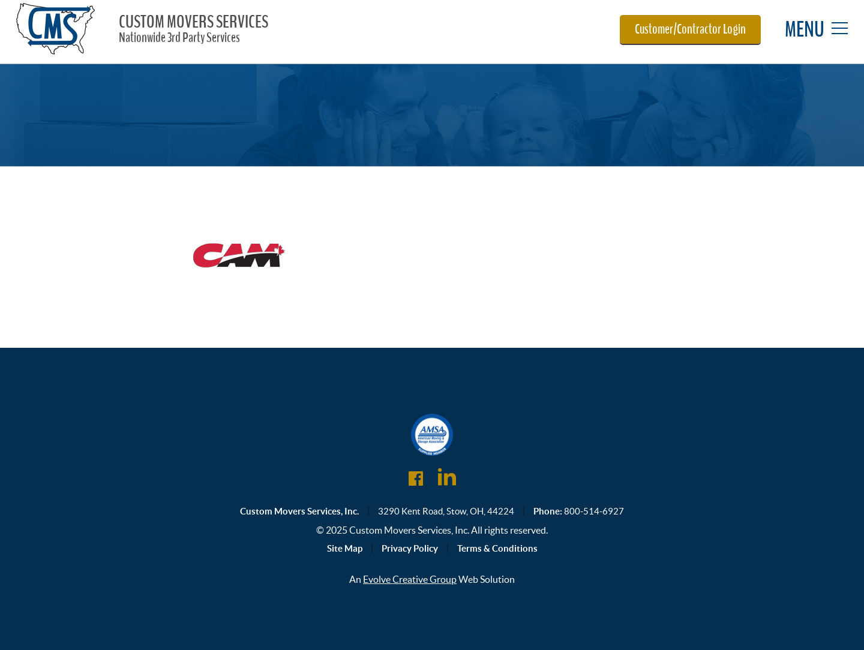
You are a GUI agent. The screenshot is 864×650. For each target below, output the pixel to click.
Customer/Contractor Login (690, 29)
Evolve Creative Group (410, 579)
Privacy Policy (410, 548)
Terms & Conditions (497, 548)
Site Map (344, 548)
